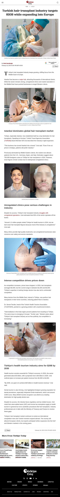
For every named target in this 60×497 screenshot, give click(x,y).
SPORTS (25, 485)
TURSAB (8, 141)
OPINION (35, 485)
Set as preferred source (50, 63)
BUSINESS (40, 481)
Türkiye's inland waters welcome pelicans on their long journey (52, 452)
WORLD (30, 481)
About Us (9, 491)
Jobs (33, 491)
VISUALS (45, 485)
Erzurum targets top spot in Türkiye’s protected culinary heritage (37, 452)
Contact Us (27, 491)
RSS (52, 491)
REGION (20, 481)
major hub (22, 79)
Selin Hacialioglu (8, 63)
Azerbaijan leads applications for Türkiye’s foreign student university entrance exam (21, 453)
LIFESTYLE (51, 481)
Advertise (46, 491)
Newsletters (17, 491)
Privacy (39, 491)
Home (27, 6)
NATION (9, 481)
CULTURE (14, 485)
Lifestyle (32, 6)
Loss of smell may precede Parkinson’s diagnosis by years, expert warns (6, 453)
